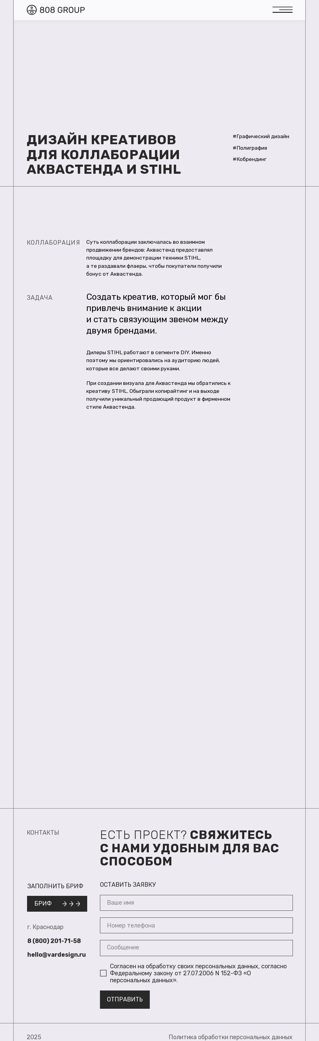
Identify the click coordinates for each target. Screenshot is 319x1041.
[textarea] (196, 948)
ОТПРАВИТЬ (125, 999)
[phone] (196, 925)
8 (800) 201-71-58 (54, 941)
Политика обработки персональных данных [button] (231, 1037)
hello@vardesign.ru (56, 954)
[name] (196, 903)
